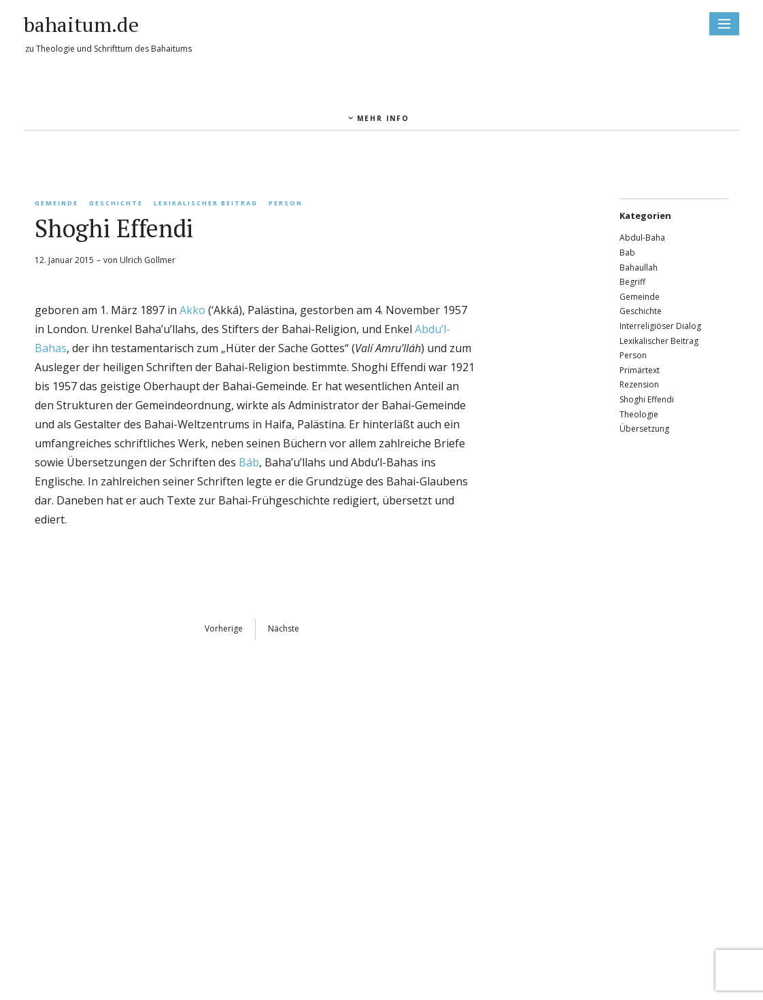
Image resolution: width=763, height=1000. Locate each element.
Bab (627, 252)
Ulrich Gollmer (147, 260)
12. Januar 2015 (64, 260)
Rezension (639, 384)
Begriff (632, 282)
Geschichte (116, 203)
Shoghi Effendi (647, 399)
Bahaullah (639, 267)
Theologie (639, 414)
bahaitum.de (81, 24)
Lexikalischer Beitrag (206, 203)
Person (286, 203)
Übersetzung (644, 428)
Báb (249, 462)
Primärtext (640, 370)
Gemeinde (56, 203)
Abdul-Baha (642, 237)
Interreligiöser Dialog (660, 326)
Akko (192, 310)
